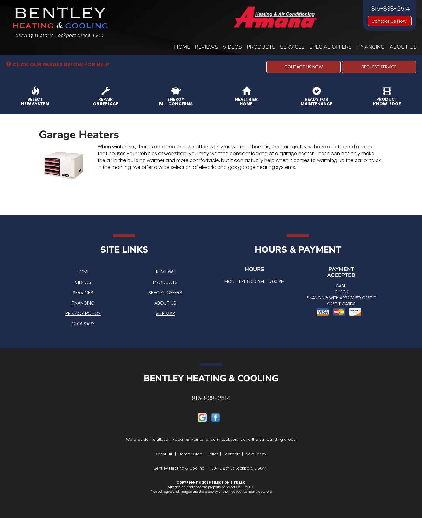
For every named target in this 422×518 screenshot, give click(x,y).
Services (292, 47)
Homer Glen (190, 454)
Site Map (165, 313)
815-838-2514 (211, 398)
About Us (403, 47)
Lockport (231, 454)
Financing (370, 47)
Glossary (83, 323)
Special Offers (330, 47)
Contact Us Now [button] (390, 21)
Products (261, 47)
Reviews (206, 47)
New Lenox (255, 454)
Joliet (213, 454)
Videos (232, 47)
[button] (303, 67)
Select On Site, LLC (228, 482)
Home (182, 47)
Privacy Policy (83, 313)
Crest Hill (164, 454)
